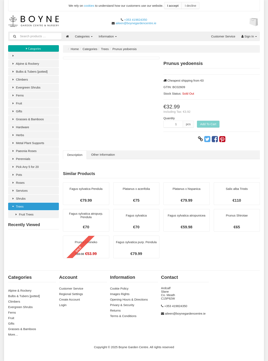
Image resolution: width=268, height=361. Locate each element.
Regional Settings (71, 294)
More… (13, 334)
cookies (89, 5)
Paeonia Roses (24, 151)
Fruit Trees (24, 214)
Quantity (169, 118)
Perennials (20, 159)
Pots (16, 174)
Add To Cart (208, 124)
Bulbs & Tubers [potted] (29, 71)
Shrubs (18, 198)
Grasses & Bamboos (27, 119)
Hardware (20, 127)
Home (75, 49)
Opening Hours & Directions (129, 299)
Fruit (16, 103)
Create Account (69, 299)
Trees (17, 206)
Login (63, 305)
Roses (18, 182)
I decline (190, 5)
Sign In (249, 36)
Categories (84, 36)
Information (108, 36)
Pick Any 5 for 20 (25, 166)
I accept (173, 5)
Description (74, 154)
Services (19, 190)
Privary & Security (122, 305)
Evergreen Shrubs (25, 87)
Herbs (17, 135)
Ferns (17, 95)
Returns (115, 310)
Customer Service (223, 36)
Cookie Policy (119, 288)
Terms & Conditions (123, 316)
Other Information (103, 154)
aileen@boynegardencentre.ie (136, 23)
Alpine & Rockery (25, 63)
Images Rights (120, 294)
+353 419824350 (135, 19)
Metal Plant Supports (27, 143)
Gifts (16, 111)
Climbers (19, 79)
